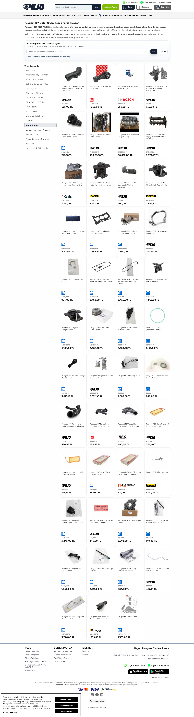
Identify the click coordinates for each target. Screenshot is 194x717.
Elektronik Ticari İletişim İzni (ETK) (35, 666)
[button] (97, 701)
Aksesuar (30, 143)
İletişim (143, 15)
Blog (150, 15)
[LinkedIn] (101, 695)
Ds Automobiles (57, 15)
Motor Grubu (32, 125)
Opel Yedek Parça (61, 658)
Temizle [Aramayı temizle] (163, 51)
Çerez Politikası (10, 713)
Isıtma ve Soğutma (34, 116)
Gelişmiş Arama (110, 7)
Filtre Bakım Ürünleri (35, 102)
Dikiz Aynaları (32, 88)
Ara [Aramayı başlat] (153, 51)
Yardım (135, 15)
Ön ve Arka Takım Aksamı (38, 130)
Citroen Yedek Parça (62, 655)
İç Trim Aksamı (32, 111)
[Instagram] (92, 695)
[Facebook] (97, 695)
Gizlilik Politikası (32, 658)
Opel (68, 15)
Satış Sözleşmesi (32, 655)
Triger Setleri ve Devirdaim (38, 139)
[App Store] (138, 671)
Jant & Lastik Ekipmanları (37, 148)
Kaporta (29, 120)
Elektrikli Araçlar (90, 15)
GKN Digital (101, 707)
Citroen (45, 15)
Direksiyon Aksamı (34, 93)
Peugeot (37, 15)
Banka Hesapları (32, 651)
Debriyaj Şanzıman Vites (37, 84)
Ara (96, 7)
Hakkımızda (125, 15)
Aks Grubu (30, 70)
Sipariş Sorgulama (109, 15)
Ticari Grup (76, 15)
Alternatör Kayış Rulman (37, 75)
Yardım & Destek (164, 2)
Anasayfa (27, 15)
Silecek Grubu (32, 134)
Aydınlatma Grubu (34, 79)
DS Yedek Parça (60, 662)
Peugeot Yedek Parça (63, 651)
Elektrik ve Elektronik (35, 97)
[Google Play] (159, 671)
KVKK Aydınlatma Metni (35, 662)
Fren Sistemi (31, 107)
